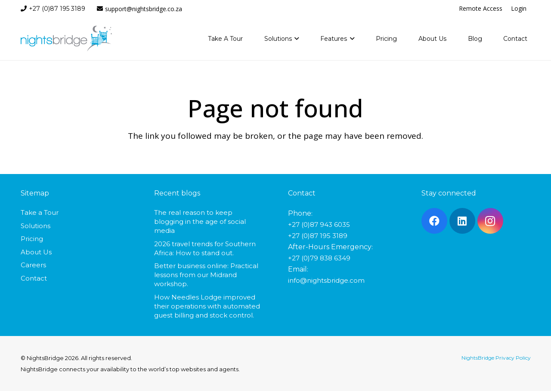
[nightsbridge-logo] (66, 39)
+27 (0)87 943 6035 (319, 224)
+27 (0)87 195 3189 (317, 236)
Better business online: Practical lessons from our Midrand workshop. (206, 275)
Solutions (35, 226)
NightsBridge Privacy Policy (496, 357)
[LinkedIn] (462, 221)
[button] (295, 38)
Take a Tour (40, 212)
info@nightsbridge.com (326, 280)
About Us (36, 252)
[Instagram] (490, 221)
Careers (33, 265)
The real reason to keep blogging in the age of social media (200, 221)
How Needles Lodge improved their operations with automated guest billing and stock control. (207, 306)
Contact (34, 278)
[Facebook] (434, 221)
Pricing (32, 239)
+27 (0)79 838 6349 (319, 258)
